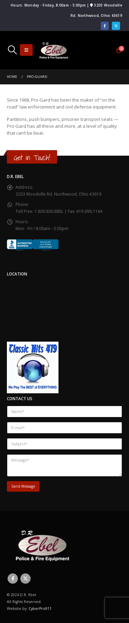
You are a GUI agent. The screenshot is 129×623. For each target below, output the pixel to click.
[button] (12, 49)
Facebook (13, 578)
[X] (116, 26)
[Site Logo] (54, 50)
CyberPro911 (40, 608)
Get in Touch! (32, 157)
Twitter (25, 578)
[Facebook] (105, 26)
